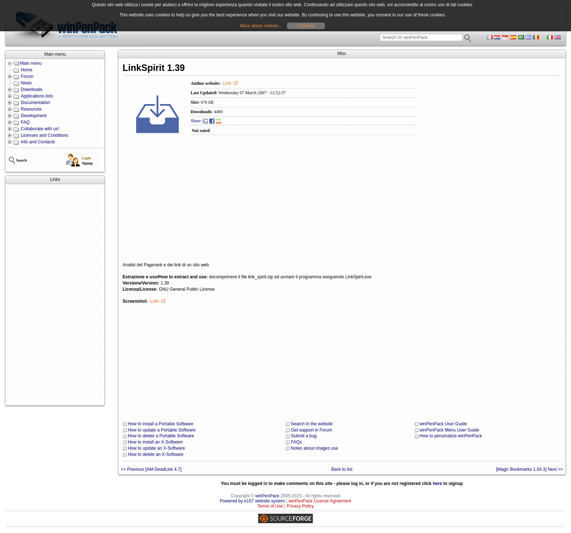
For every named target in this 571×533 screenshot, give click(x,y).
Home (26, 69)
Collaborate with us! (40, 128)
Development (34, 115)
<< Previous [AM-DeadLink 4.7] (151, 469)
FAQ (25, 122)
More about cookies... (261, 25)
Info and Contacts (38, 141)
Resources (31, 109)
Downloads (31, 89)
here (437, 483)
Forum (27, 76)
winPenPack (267, 495)
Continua (306, 25)
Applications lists (37, 96)
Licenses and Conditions (44, 135)
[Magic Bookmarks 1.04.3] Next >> (529, 469)
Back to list (342, 469)
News (26, 82)
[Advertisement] (55, 295)
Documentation (35, 102)
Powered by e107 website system (252, 501)
